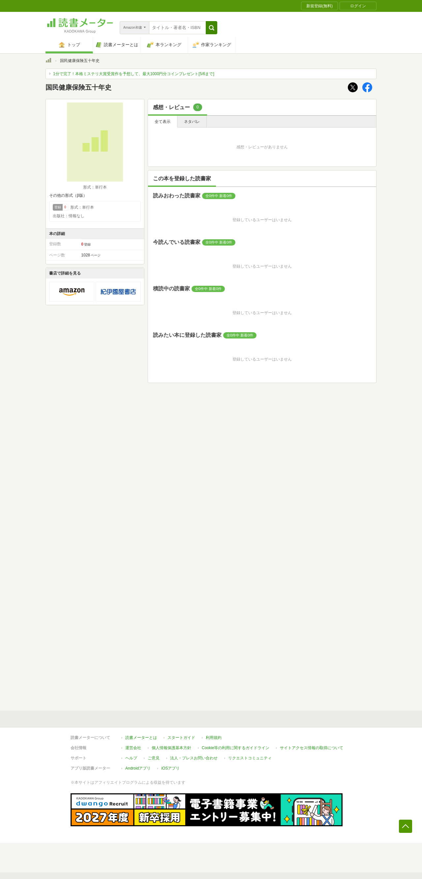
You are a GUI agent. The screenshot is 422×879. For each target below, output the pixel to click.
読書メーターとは (141, 738)
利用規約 (214, 738)
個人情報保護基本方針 (171, 748)
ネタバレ (192, 121)
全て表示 (162, 121)
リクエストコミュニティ (250, 758)
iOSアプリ (170, 768)
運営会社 (133, 748)
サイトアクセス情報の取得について (311, 748)
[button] (211, 27)
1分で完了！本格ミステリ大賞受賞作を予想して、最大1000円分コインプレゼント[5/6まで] (133, 74)
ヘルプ (131, 758)
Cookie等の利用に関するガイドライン (235, 748)
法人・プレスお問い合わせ (194, 758)
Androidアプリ (138, 768)
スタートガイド (181, 738)
